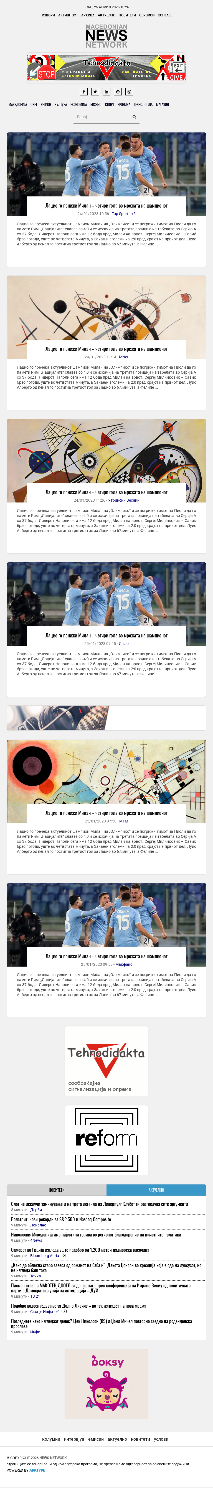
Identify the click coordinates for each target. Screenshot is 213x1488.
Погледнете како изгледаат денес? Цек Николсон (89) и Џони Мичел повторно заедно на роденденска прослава (101, 1324)
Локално (38, 1226)
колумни (51, 1440)
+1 (58, 1312)
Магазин (174, 105)
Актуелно (106, 15)
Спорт (117, 105)
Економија (84, 105)
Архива (88, 15)
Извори (48, 15)
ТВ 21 (35, 1297)
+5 (133, 214)
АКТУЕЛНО (156, 1191)
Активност (68, 15)
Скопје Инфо (41, 1312)
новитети (140, 1440)
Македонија (18, 105)
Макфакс (123, 965)
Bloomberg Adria (44, 1256)
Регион (49, 105)
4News (36, 1241)
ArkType (37, 1471)
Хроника (133, 105)
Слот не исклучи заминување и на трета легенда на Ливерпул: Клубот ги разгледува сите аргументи (99, 1204)
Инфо (124, 644)
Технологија (154, 105)
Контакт (165, 15)
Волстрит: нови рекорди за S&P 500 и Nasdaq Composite (61, 1219)
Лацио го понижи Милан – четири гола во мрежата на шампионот (106, 206)
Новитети (127, 15)
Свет (35, 105)
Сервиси (146, 15)
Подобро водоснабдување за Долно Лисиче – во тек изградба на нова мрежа (78, 1306)
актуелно (117, 1440)
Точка (35, 1277)
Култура (65, 105)
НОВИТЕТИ (57, 1191)
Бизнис (102, 105)
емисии (96, 1440)
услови (161, 1440)
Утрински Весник (124, 501)
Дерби (36, 1210)
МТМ (123, 822)
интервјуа (74, 1440)
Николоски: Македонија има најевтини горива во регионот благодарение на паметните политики (96, 1235)
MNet (123, 358)
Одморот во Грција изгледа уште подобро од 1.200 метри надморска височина (80, 1250)
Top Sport (120, 214)
